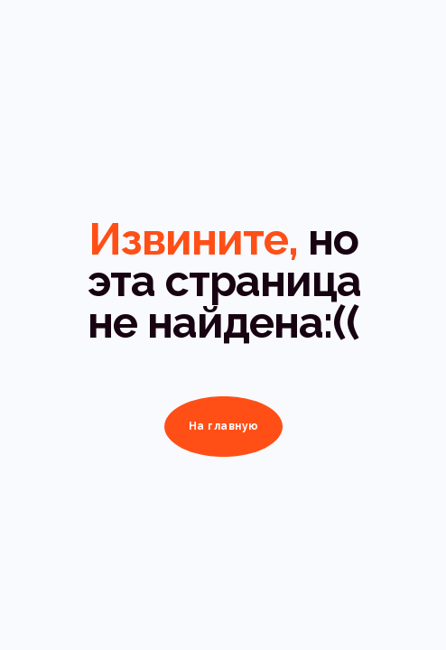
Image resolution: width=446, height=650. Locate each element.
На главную (224, 426)
